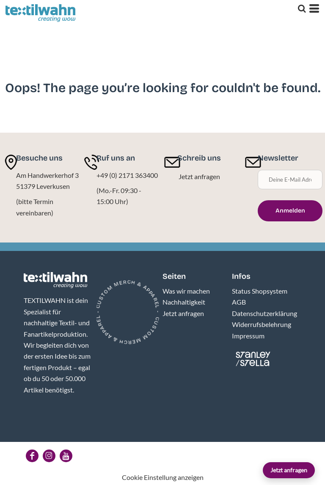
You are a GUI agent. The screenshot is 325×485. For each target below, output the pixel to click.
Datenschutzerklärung (264, 313)
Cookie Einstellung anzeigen (163, 477)
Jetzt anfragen (288, 470)
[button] (55, 280)
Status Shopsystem (259, 291)
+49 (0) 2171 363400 (127, 175)
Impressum (248, 336)
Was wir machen (186, 291)
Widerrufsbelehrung (261, 324)
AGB (239, 302)
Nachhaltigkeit (183, 302)
